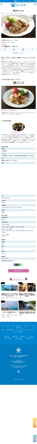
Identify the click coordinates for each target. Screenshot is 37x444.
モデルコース (27, 325)
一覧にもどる (18, 270)
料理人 (14, 49)
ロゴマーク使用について (8, 338)
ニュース (8, 325)
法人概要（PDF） (7, 336)
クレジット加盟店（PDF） (28, 338)
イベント (17, 329)
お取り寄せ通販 (9, 329)
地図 (23, 49)
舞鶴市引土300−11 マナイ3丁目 (10, 40)
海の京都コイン (18, 1)
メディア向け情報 (18, 331)
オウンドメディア (25, 329)
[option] (18, 26)
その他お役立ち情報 (18, 338)
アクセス (25, 1)
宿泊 (3, 329)
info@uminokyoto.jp (19, 367)
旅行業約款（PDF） (23, 336)
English (31, 1)
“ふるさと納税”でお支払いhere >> (34, 422)
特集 (13, 325)
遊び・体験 (18, 327)
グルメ (33, 325)
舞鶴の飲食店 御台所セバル (8, 260)
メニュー (4, 49)
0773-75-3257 (6, 198)
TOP (3, 325)
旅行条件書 (31, 336)
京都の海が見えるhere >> (34, 438)
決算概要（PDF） (15, 336)
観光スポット (19, 325)
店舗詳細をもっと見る (18, 53)
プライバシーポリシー (18, 339)
